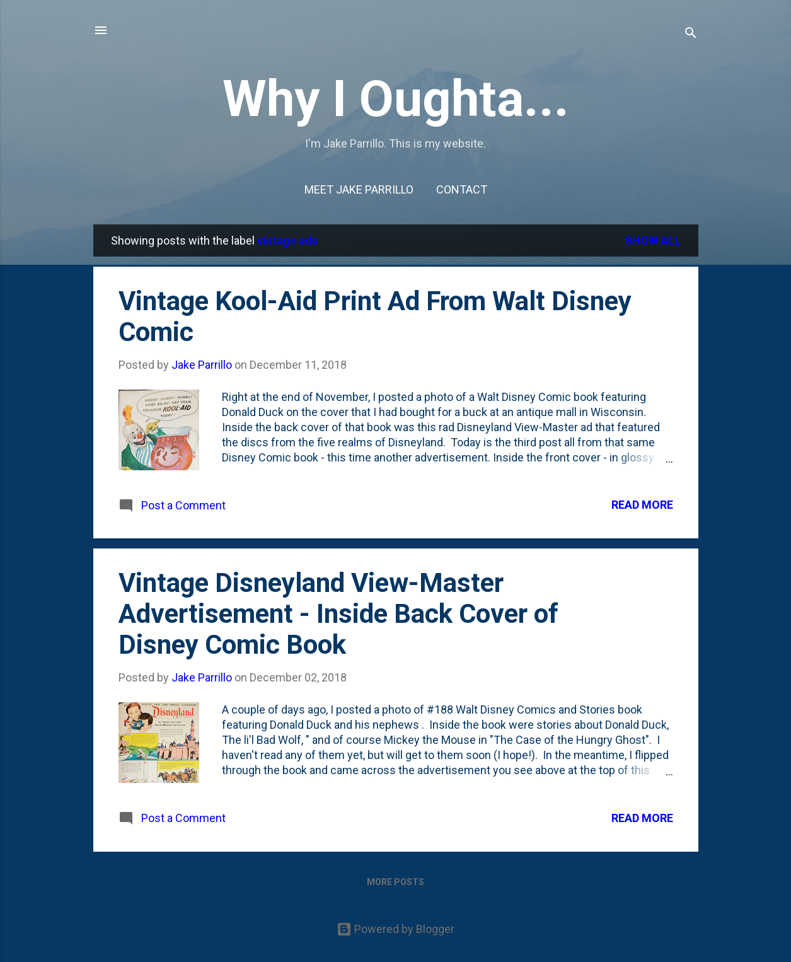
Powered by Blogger (395, 929)
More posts (395, 882)
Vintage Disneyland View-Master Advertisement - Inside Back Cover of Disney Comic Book (338, 613)
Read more (642, 504)
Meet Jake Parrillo (358, 189)
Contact (461, 189)
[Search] (690, 34)
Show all (653, 240)
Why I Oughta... (395, 99)
